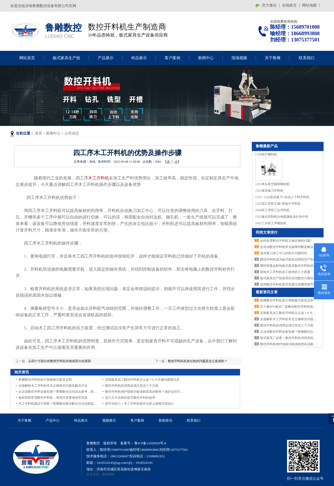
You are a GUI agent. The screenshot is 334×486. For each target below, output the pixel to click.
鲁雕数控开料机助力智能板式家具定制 (45, 379)
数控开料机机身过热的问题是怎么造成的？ (197, 361)
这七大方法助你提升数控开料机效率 (130, 397)
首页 (38, 133)
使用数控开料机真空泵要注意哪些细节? (287, 284)
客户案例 (172, 58)
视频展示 (109, 420)
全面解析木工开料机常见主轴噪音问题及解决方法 (53, 385)
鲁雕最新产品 (267, 146)
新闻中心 (206, 58)
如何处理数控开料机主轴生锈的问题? (286, 240)
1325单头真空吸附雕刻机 (272, 184)
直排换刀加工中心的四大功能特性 (283, 253)
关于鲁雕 (273, 58)
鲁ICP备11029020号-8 (150, 443)
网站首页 (27, 58)
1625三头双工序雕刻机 (271, 223)
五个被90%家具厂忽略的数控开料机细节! (288, 306)
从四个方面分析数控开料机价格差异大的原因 (59, 361)
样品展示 (139, 58)
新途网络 (108, 474)
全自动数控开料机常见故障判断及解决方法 (290, 247)
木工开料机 (98, 178)
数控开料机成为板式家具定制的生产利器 (288, 259)
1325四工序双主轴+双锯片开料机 (278, 203)
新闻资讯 (165, 420)
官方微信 (269, 5)
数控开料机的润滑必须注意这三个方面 (131, 385)
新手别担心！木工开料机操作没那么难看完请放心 (139, 403)
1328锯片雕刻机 (266, 154)
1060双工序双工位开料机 (272, 210)
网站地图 (309, 5)
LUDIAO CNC (59, 36)
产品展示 (106, 58)
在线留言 (289, 5)
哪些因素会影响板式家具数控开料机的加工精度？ (294, 266)
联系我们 (306, 58)
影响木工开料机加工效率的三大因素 (285, 272)
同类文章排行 (267, 232)
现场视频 (239, 58)
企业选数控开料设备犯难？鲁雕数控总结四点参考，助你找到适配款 (65, 391)
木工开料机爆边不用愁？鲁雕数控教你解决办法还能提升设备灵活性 (65, 403)
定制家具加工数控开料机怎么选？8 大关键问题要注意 (142, 379)
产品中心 (52, 420)
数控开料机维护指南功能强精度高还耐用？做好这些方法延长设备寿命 (153, 391)
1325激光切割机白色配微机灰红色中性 (281, 216)
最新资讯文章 (267, 292)
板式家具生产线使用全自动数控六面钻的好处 (291, 278)
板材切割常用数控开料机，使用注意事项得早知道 (53, 397)
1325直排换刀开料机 (269, 190)
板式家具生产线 (66, 58)
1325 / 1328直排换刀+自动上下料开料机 (282, 197)
